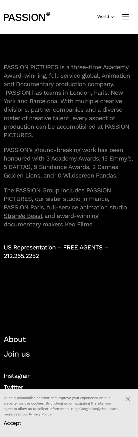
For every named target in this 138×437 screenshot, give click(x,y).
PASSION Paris (24, 207)
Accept (12, 423)
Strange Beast (23, 215)
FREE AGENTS (83, 247)
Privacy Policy (40, 414)
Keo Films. (79, 224)
